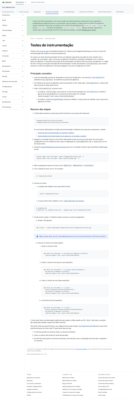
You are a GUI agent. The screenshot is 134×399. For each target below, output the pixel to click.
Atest (59, 186)
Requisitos (30, 380)
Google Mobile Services (105, 389)
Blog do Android (67, 383)
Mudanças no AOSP (89, 30)
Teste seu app (43, 51)
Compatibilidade (69, 12)
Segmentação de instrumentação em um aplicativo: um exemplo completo (62, 136)
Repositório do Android (33, 377)
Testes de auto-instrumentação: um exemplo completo (56, 133)
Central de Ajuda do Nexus (106, 383)
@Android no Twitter (68, 377)
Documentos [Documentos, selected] (20, 2)
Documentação (8, 7)
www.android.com (103, 386)
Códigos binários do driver (34, 392)
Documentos (39, 38)
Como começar (24, 12)
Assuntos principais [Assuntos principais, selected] (52, 12)
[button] (11, 15)
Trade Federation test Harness (74, 201)
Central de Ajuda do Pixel (105, 380)
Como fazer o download (34, 383)
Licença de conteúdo (81, 349)
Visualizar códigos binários (34, 386)
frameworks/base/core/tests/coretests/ (53, 147)
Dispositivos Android (86, 12)
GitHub (29, 395)
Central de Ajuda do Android (106, 377)
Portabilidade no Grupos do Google (72, 395)
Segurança (37, 12)
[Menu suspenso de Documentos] (26, 2)
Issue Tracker (102, 395)
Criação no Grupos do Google (71, 392)
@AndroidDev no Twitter (69, 380)
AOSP (32, 38)
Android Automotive (104, 12)
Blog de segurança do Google (71, 386)
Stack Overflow (102, 392)
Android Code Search (38, 2)
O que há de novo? (8, 12)
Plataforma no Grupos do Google (72, 389)
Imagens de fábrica (32, 389)
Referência (120, 12)
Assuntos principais (50, 38)
